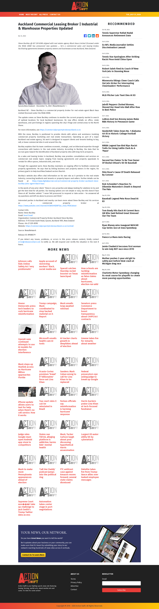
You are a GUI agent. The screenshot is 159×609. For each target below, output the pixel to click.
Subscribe (121, 590)
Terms (73, 579)
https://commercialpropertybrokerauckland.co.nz (60, 130)
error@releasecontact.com (29, 242)
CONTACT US (55, 14)
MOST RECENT (32, 14)
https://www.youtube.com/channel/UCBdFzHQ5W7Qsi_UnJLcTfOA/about (47, 206)
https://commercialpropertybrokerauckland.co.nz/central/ (50, 226)
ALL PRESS (43, 14)
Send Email (28, 215)
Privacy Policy (76, 582)
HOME (21, 14)
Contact (74, 589)
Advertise (74, 586)
